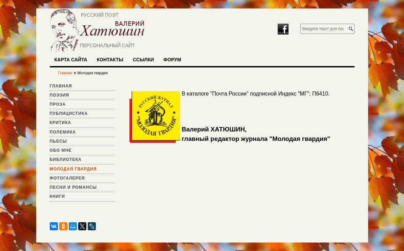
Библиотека (66, 159)
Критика (60, 122)
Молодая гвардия (73, 169)
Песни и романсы (73, 187)
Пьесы (58, 141)
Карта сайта (71, 59)
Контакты (110, 59)
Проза (58, 104)
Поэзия (59, 95)
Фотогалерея (67, 178)
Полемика (63, 132)
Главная (61, 86)
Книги (57, 196)
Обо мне (61, 150)
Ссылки (143, 59)
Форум (172, 59)
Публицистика (69, 113)
